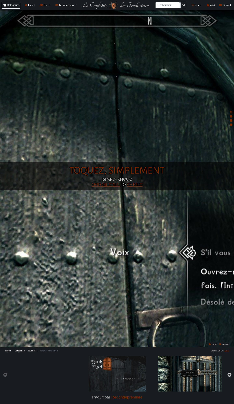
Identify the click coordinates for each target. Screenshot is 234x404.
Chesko (135, 184)
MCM (212, 344)
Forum (45, 5)
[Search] (168, 5)
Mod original (105, 184)
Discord (225, 5)
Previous (4, 374)
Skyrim (8, 351)
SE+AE (224, 344)
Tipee (196, 5)
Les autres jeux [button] (64, 5)
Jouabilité (32, 351)
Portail (29, 5)
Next (229, 374)
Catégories (20, 351)
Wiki (211, 5)
